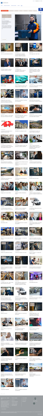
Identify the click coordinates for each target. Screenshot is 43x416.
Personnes (25, 10)
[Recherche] (41, 0)
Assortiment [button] (18, 46)
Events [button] (18, 105)
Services (35, 10)
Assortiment (11, 10)
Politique (30, 10)
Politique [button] (3, 105)
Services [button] (7, 15)
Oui (38, 414)
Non (41, 414)
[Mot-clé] (38, 1)
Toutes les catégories (4, 10)
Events (21, 10)
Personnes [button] (3, 91)
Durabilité (16, 10)
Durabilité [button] (18, 59)
